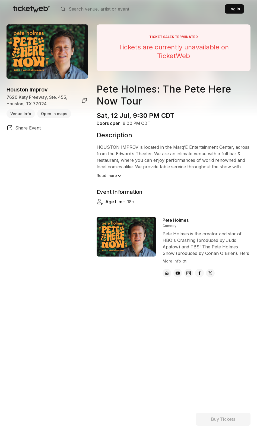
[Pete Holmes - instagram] (188, 273)
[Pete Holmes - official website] (167, 273)
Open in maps (54, 113)
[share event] (24, 129)
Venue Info (20, 113)
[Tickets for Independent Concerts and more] (31, 9)
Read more (109, 176)
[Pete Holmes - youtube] (177, 273)
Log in (234, 9)
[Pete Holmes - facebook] (199, 273)
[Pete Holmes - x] (210, 273)
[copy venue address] (84, 100)
